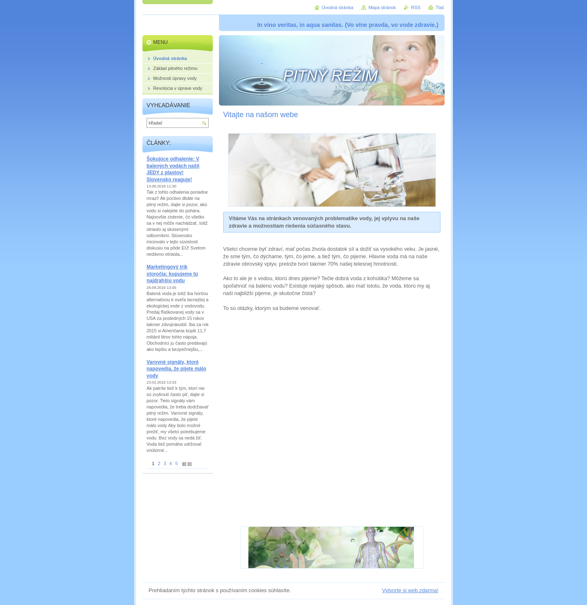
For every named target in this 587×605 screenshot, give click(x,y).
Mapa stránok (382, 7)
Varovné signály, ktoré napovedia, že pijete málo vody (176, 369)
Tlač (439, 7)
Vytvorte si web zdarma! (410, 590)
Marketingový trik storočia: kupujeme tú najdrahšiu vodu (172, 273)
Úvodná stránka (337, 7)
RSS (415, 7)
